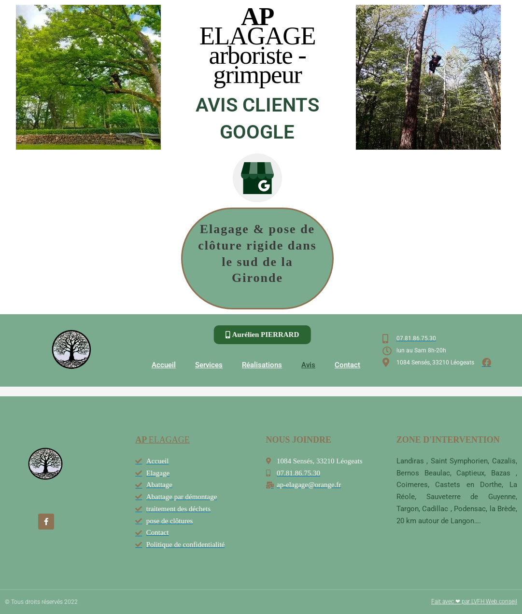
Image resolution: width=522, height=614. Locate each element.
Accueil (164, 365)
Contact (347, 365)
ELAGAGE (162, 440)
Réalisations (262, 365)
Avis (308, 365)
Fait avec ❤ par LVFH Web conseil (474, 601)
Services (209, 365)
